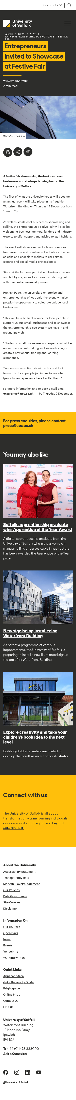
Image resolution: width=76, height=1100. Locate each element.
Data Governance (15, 896)
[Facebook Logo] (5, 1072)
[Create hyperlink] (28, 151)
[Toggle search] (69, 5)
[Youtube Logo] (38, 1072)
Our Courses (11, 927)
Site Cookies (11, 902)
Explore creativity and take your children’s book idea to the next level (35, 737)
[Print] (7, 152)
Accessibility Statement (19, 871)
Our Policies (11, 890)
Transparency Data (16, 878)
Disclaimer (10, 908)
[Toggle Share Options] (17, 151)
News (21, 34)
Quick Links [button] (50, 5)
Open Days (10, 933)
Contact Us (10, 1000)
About (9, 34)
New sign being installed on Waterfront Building (30, 633)
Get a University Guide (18, 982)
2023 (33, 34)
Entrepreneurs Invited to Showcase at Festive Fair (36, 37)
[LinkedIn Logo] (27, 1072)
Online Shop (11, 994)
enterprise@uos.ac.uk (18, 393)
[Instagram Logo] (16, 1072)
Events (7, 945)
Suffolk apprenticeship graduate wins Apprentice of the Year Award (37, 527)
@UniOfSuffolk (13, 828)
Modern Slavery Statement (21, 884)
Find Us (8, 1007)
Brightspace (11, 988)
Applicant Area (13, 976)
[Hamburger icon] (68, 23)
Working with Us (14, 957)
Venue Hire (10, 951)
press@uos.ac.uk (18, 425)
